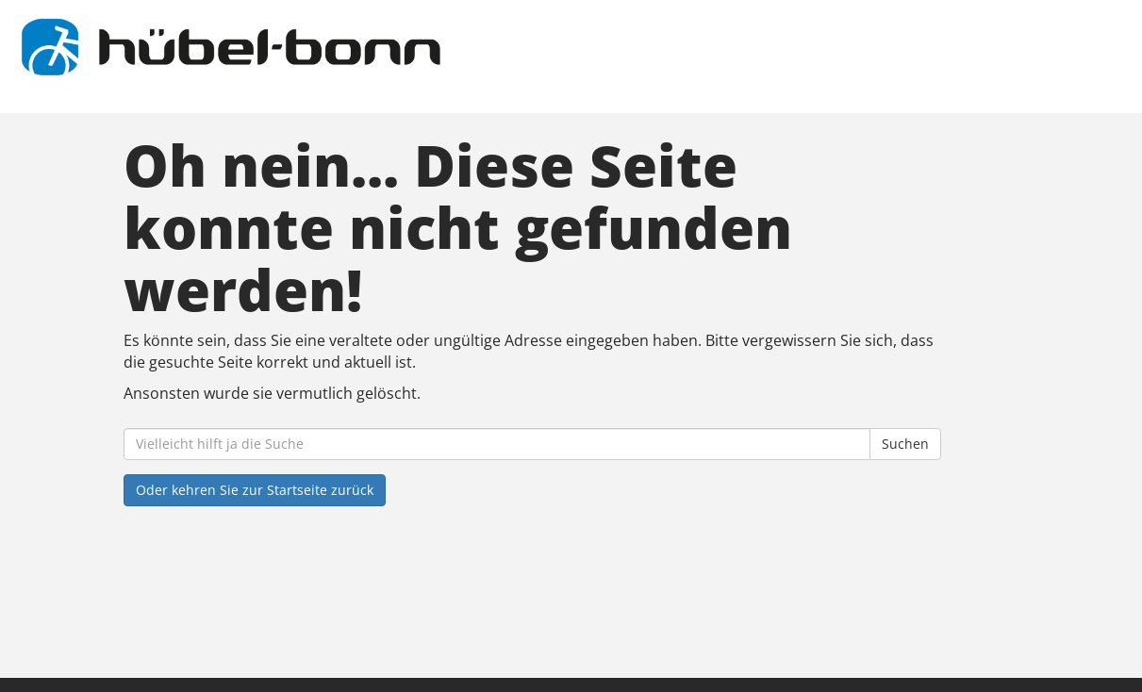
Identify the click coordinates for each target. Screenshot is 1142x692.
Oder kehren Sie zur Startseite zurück (254, 490)
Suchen (905, 444)
